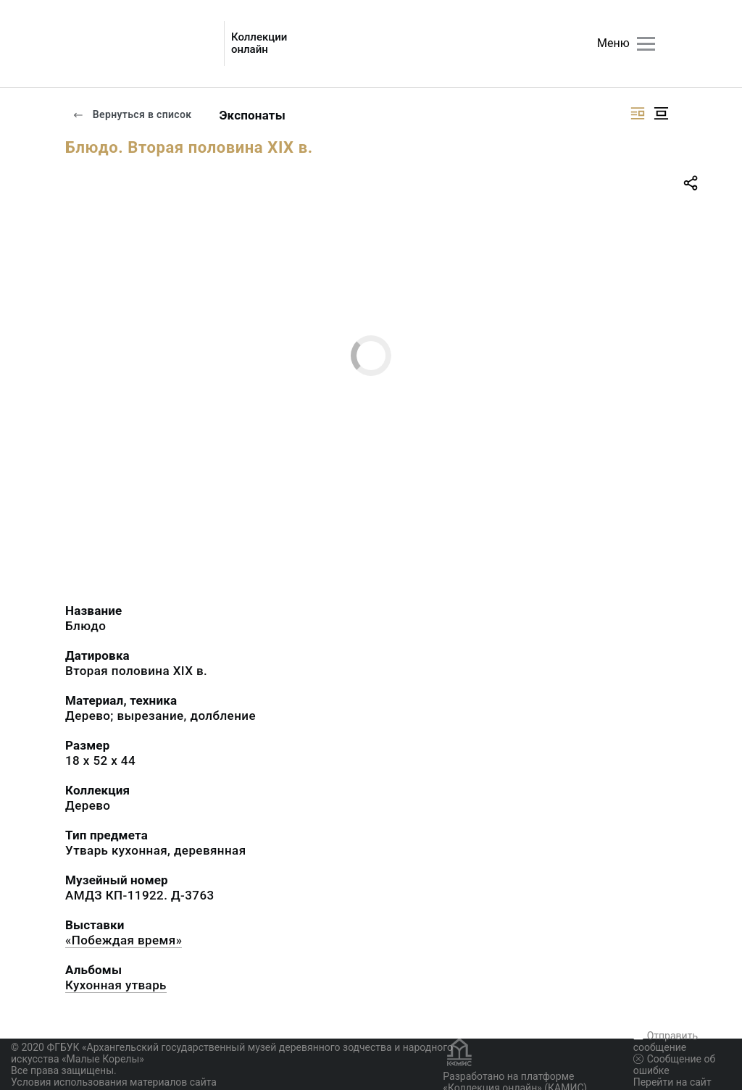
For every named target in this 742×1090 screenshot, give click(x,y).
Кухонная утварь (116, 985)
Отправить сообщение (665, 1041)
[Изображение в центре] (660, 113)
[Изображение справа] (637, 113)
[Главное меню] (646, 44)
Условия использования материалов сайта (114, 1082)
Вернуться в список (131, 114)
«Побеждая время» (123, 940)
